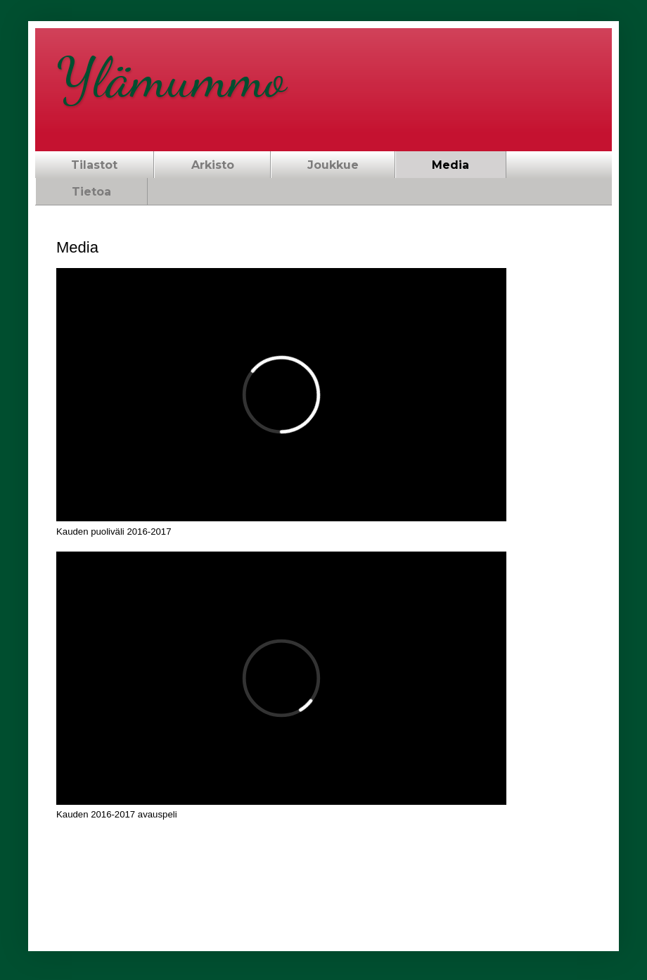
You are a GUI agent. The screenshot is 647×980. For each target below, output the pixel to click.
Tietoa (91, 191)
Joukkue (333, 165)
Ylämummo (171, 77)
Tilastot (94, 165)
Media (450, 165)
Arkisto (212, 165)
